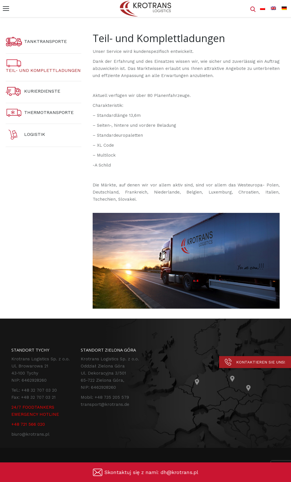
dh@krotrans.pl (179, 472)
